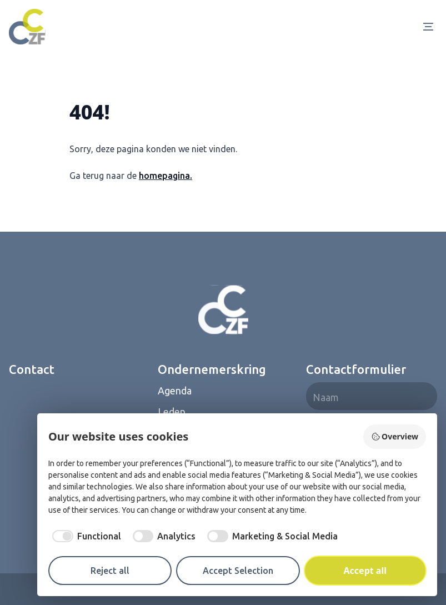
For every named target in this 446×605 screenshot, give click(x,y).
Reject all (110, 571)
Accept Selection (238, 571)
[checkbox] (84, 536)
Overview (394, 436)
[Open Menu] (430, 26)
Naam (326, 397)
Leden (172, 411)
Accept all (365, 570)
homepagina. (165, 176)
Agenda (175, 390)
